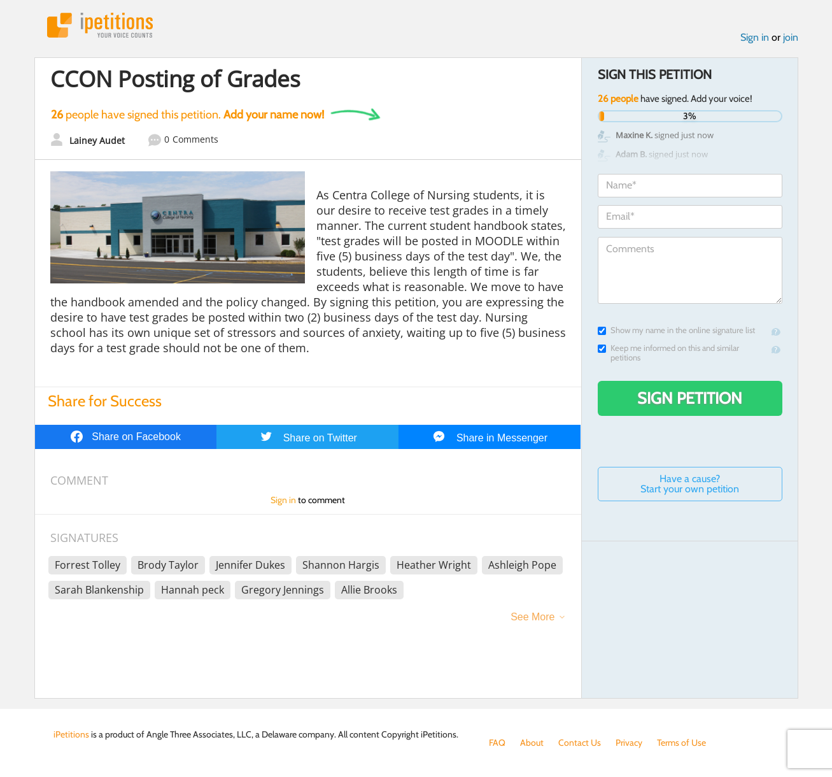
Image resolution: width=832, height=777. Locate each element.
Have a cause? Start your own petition (689, 484)
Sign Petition (689, 398)
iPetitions (100, 25)
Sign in (754, 37)
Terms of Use (681, 742)
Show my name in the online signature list (676, 330)
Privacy (629, 742)
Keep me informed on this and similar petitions (668, 352)
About (532, 742)
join (790, 37)
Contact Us (579, 742)
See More (532, 616)
